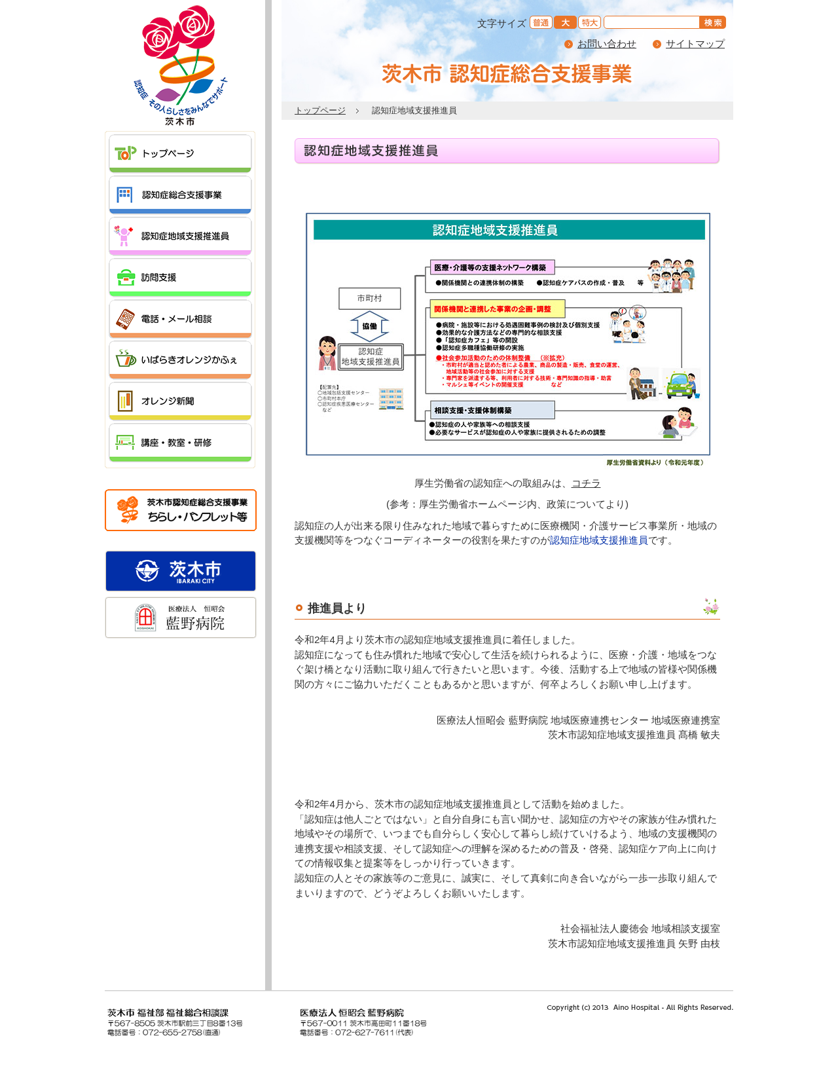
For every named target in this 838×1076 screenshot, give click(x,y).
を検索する (714, 23)
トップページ (320, 110)
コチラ (586, 483)
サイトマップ (695, 43)
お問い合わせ (606, 43)
